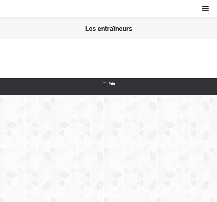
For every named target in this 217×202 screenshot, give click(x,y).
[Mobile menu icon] (205, 8)
